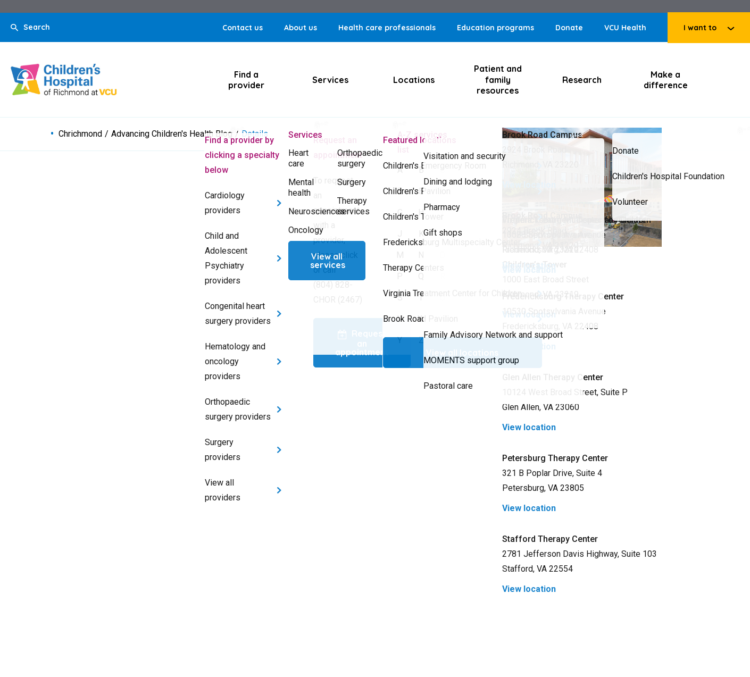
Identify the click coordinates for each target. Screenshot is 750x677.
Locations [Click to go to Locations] (414, 79)
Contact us (242, 27)
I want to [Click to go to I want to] (700, 27)
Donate (569, 27)
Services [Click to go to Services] (330, 79)
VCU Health (625, 27)
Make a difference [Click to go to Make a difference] (666, 79)
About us (300, 27)
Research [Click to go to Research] (582, 79)
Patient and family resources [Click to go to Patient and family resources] (498, 79)
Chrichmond (80, 134)
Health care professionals (387, 27)
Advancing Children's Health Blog (171, 134)
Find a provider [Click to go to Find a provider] (246, 79)
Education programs (495, 27)
